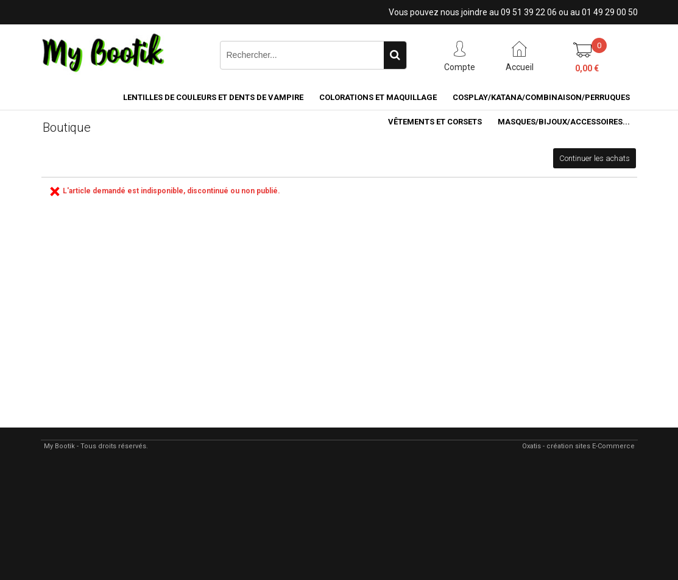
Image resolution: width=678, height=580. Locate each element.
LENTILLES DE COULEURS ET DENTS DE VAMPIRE (213, 97)
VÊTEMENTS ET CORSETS (435, 121)
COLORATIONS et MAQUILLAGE (378, 97)
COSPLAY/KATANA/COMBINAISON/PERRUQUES (541, 97)
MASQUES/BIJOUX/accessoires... (564, 121)
